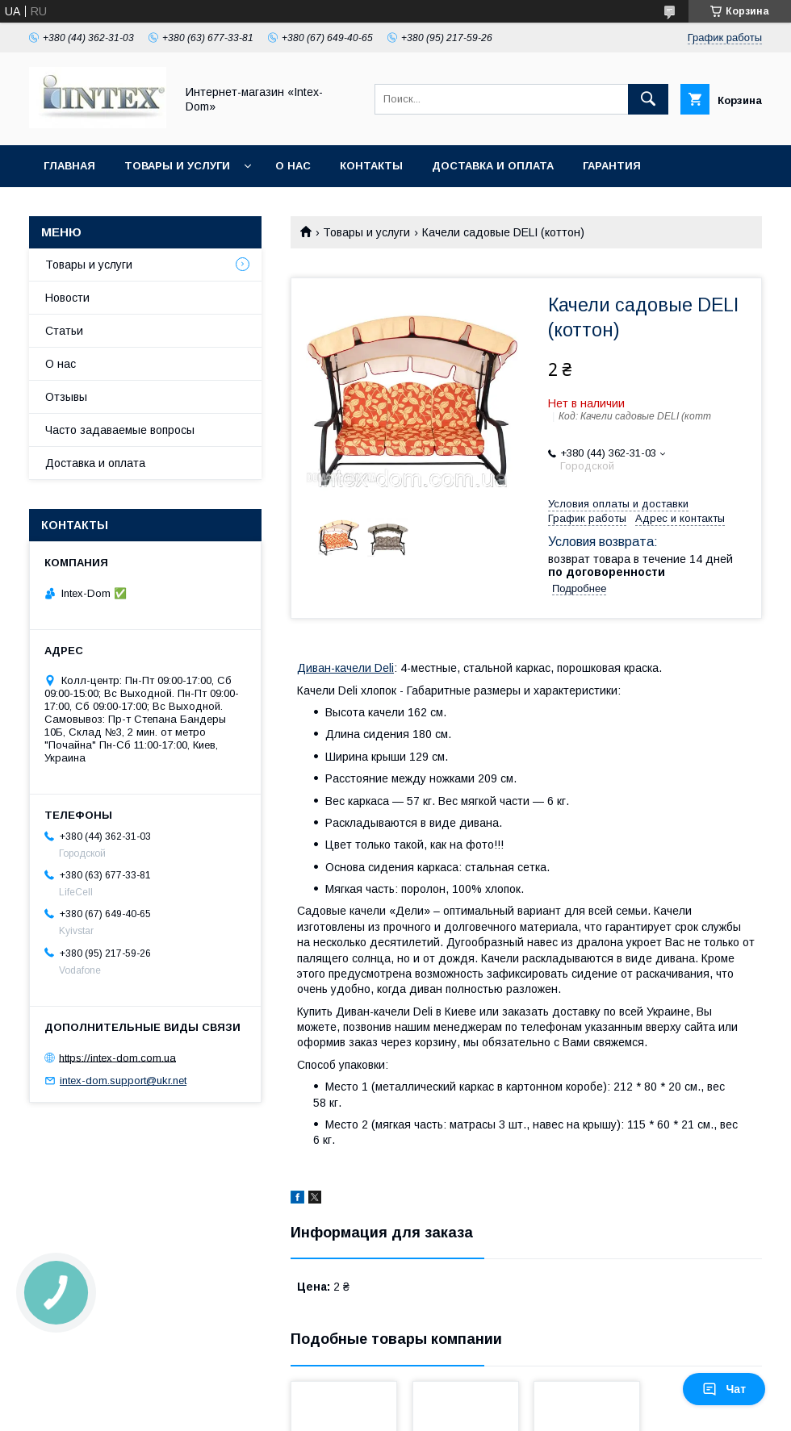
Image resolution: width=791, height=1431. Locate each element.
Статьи (64, 330)
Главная (69, 166)
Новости (67, 297)
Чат (724, 1389)
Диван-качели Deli (345, 667)
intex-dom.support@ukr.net (123, 1080)
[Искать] (648, 99)
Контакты (371, 166)
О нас (293, 166)
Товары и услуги (177, 166)
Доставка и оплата (493, 166)
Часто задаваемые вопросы (120, 429)
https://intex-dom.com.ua (117, 1057)
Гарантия (612, 166)
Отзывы (66, 396)
